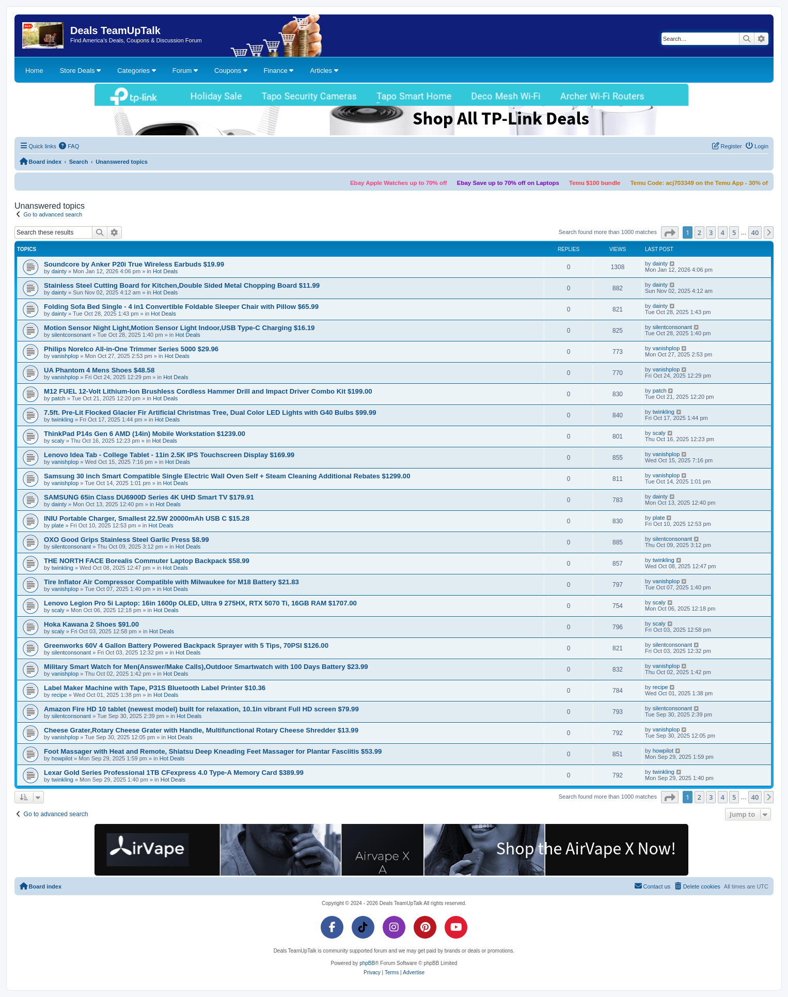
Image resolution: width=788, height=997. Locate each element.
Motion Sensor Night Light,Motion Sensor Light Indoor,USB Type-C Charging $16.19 (179, 328)
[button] (670, 232)
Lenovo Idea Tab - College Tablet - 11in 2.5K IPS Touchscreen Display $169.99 (169, 455)
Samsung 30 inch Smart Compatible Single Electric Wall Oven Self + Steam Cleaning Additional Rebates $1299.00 (227, 476)
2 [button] (699, 232)
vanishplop (65, 356)
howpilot (62, 758)
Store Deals (80, 70)
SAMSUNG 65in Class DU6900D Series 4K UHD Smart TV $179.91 (149, 497)
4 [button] (722, 232)
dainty (59, 271)
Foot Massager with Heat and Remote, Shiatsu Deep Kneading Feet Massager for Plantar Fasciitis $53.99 (213, 751)
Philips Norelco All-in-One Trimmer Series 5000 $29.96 (131, 349)
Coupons (230, 70)
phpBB (367, 963)
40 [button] (755, 232)
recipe (59, 695)
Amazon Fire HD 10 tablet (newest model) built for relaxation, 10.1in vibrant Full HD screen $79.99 (201, 709)
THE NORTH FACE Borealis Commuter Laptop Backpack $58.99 (146, 561)
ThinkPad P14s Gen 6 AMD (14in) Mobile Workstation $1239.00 (144, 434)
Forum (185, 70)
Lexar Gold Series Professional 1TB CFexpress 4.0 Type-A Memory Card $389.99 (174, 772)
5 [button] (734, 232)
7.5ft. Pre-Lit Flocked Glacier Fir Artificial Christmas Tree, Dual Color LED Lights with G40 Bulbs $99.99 (210, 412)
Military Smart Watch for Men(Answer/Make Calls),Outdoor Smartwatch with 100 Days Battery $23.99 (206, 667)
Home (34, 70)
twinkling (62, 419)
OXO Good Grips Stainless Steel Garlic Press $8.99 (126, 539)
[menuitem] (69, 146)
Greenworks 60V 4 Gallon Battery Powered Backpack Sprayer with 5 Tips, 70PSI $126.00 (186, 645)
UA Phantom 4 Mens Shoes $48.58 (99, 370)
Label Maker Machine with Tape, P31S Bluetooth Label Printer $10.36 (154, 688)
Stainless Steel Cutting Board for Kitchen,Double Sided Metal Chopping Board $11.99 (182, 285)
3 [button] (711, 232)
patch (59, 398)
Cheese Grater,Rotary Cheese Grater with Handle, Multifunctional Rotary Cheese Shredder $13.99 (201, 730)
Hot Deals (165, 271)
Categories (136, 70)
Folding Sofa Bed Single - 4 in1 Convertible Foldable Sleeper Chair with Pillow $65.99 (181, 306)
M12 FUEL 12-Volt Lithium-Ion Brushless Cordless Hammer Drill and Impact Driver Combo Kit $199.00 (208, 391)
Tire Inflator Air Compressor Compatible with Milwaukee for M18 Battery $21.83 (171, 582)
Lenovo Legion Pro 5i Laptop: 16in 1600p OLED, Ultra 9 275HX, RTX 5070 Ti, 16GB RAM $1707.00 (200, 603)
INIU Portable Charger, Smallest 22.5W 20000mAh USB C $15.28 (146, 518)
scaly (58, 441)
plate (58, 525)
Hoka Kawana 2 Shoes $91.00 (91, 624)
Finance (279, 70)
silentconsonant (71, 335)
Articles (324, 70)
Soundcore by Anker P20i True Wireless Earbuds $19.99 (134, 264)
